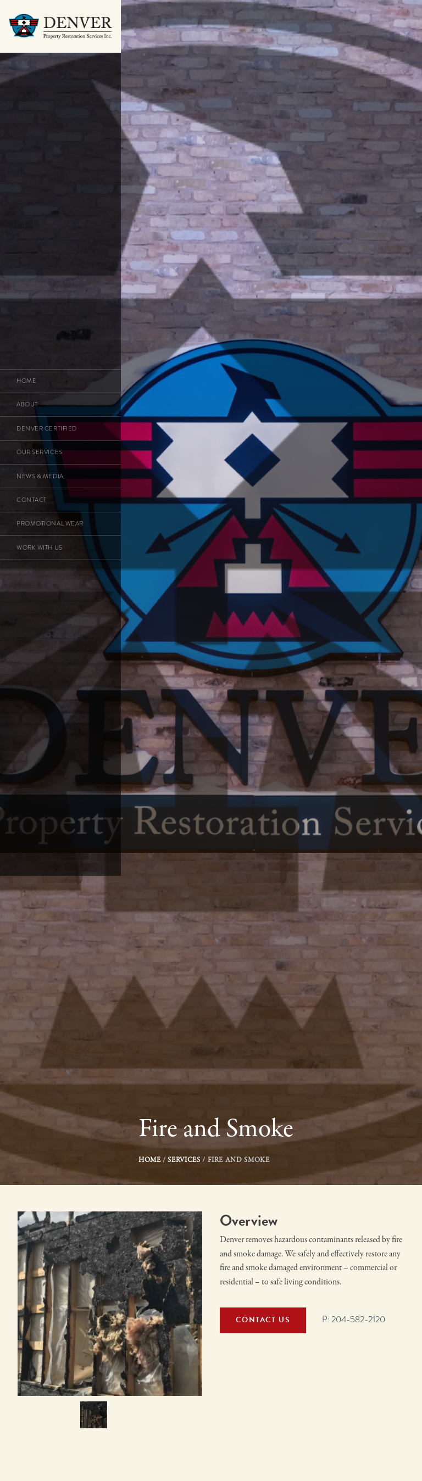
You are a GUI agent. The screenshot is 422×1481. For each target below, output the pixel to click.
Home (149, 1160)
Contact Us (263, 1320)
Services (184, 1160)
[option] (110, 1303)
